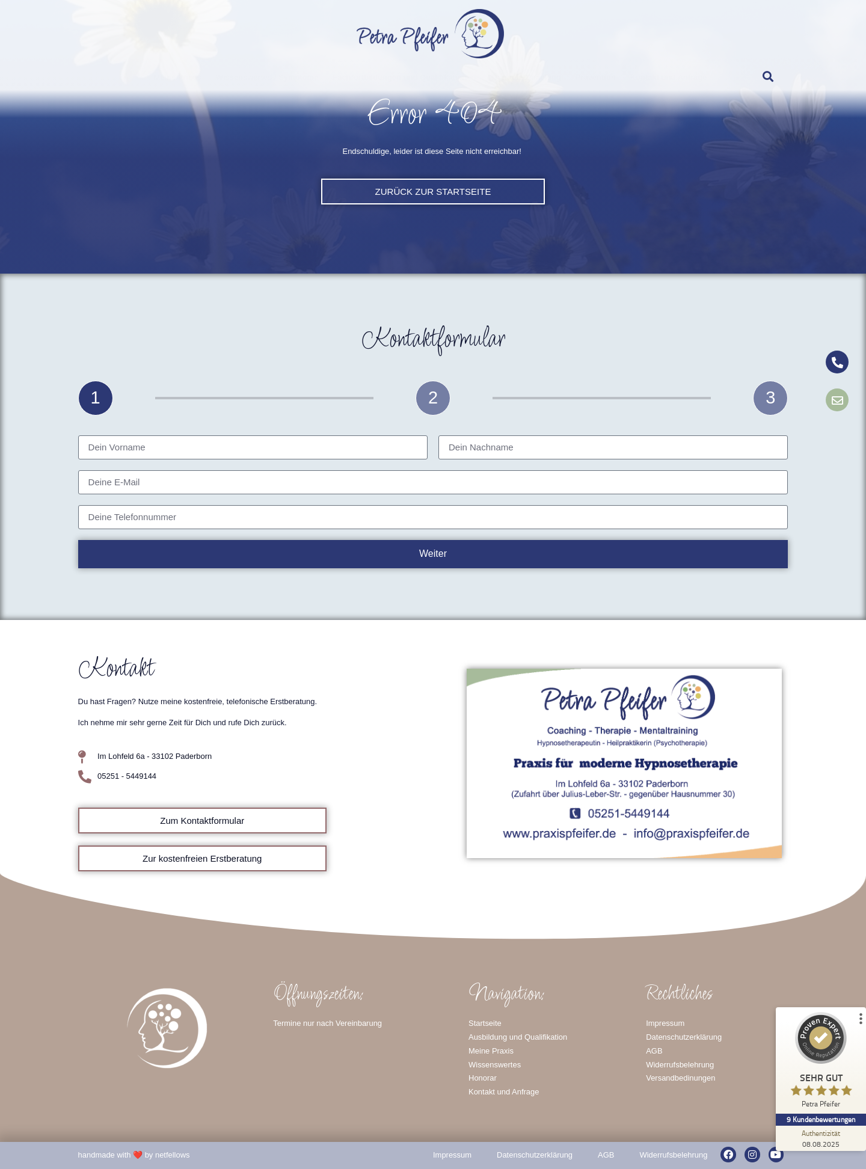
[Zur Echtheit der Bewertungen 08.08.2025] (821, 1138)
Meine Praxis (177, 77)
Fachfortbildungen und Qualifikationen (404, 77)
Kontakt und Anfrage (668, 77)
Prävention (596, 77)
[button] (768, 76)
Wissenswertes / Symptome (267, 77)
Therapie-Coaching (525, 77)
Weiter (433, 553)
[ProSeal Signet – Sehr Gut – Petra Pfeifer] (821, 1063)
